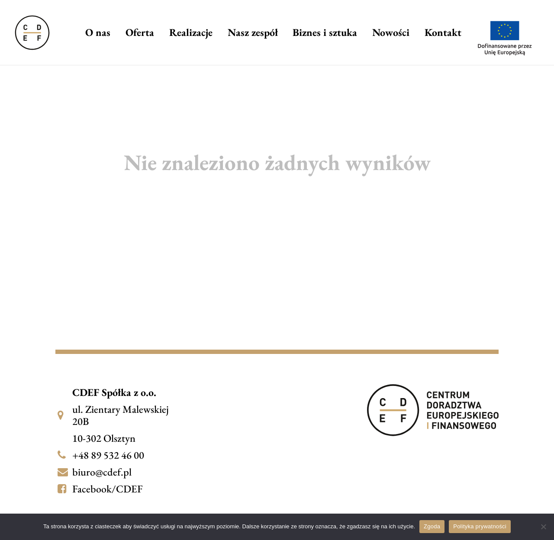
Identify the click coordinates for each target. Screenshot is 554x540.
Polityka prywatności (479, 526)
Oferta (140, 34)
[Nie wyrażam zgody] (543, 526)
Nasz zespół (253, 34)
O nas (97, 34)
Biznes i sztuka (325, 34)
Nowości (390, 34)
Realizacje (191, 34)
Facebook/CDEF (107, 488)
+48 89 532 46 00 (108, 455)
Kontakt (443, 34)
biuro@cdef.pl (102, 472)
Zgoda (432, 526)
